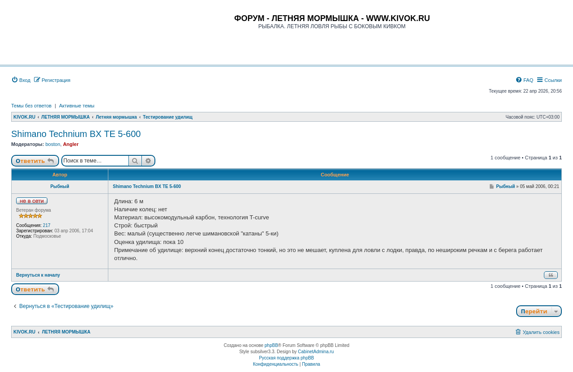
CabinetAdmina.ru (316, 351)
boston (52, 144)
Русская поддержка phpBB (286, 357)
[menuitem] (20, 80)
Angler (71, 144)
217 (47, 225)
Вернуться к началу (38, 275)
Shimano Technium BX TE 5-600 (76, 134)
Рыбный (59, 186)
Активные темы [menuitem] (76, 105)
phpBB (271, 345)
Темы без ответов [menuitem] (31, 105)
